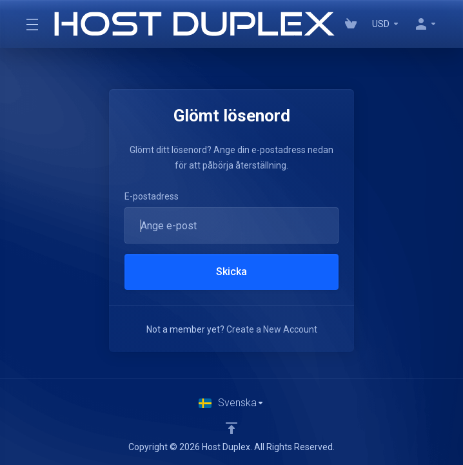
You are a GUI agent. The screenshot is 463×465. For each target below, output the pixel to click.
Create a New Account (271, 329)
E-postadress (151, 196)
